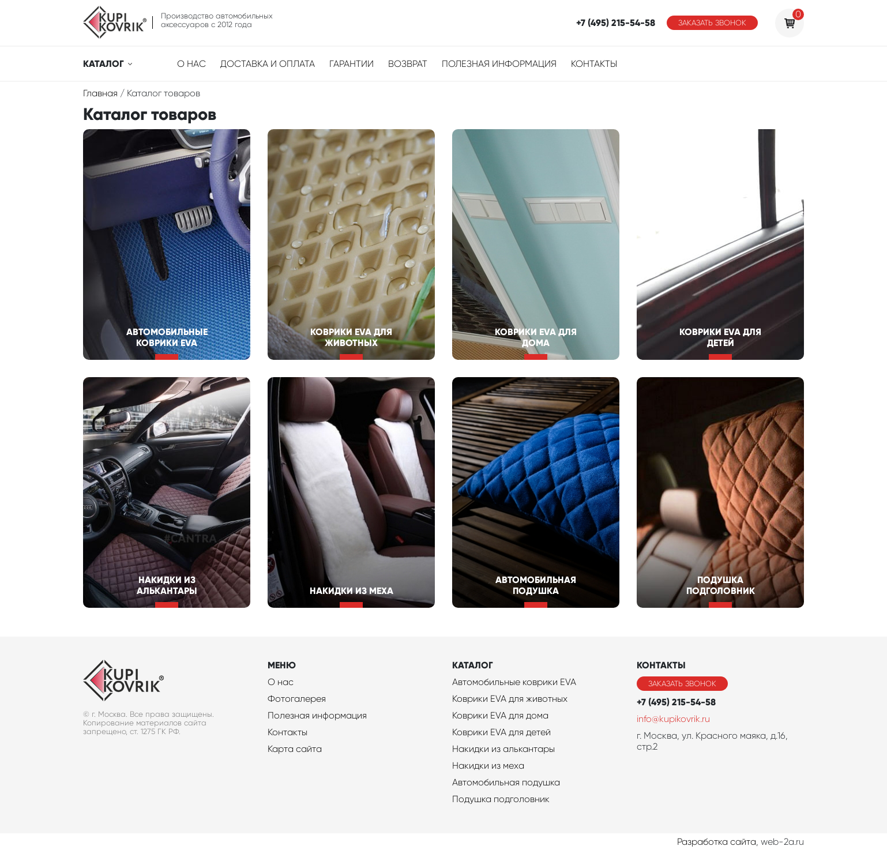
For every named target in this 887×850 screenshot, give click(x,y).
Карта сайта (295, 748)
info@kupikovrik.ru (673, 718)
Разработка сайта (716, 841)
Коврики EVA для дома (500, 715)
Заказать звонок (712, 22)
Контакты (594, 63)
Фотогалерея (297, 698)
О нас (191, 63)
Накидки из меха (488, 765)
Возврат (407, 63)
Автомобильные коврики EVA (514, 681)
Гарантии (351, 63)
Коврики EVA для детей (501, 732)
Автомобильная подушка (506, 782)
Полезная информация (499, 63)
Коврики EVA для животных (509, 698)
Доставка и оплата (267, 63)
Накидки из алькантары (503, 748)
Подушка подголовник (501, 798)
